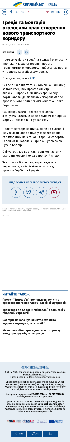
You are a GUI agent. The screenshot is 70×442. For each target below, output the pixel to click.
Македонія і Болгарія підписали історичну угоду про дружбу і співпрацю (31, 332)
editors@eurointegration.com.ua (43, 377)
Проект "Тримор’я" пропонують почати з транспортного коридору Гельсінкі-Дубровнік (34, 301)
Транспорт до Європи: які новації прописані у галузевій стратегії (33, 311)
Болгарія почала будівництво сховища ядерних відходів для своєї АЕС (29, 321)
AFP (31, 78)
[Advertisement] (35, 251)
